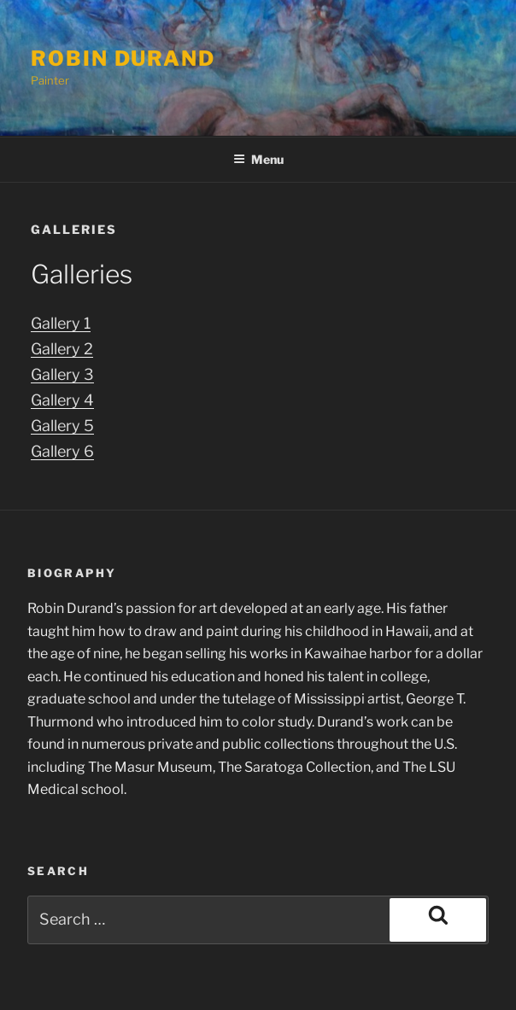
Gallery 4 (61, 399)
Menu (258, 159)
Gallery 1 (61, 322)
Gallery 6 (61, 450)
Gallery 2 (61, 348)
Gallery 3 (61, 373)
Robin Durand (123, 58)
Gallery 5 (61, 425)
